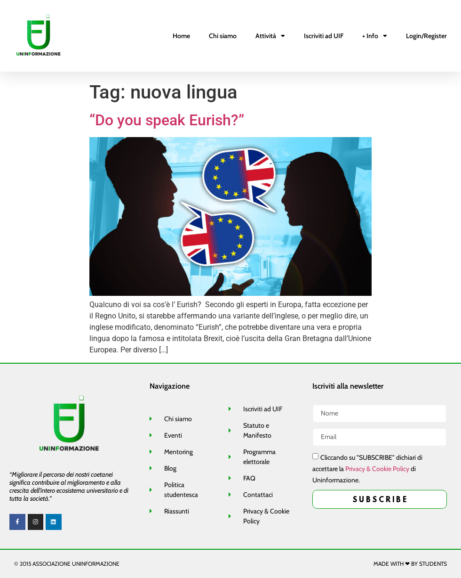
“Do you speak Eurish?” (166, 120)
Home (181, 36)
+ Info (374, 36)
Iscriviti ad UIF (323, 36)
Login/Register (426, 36)
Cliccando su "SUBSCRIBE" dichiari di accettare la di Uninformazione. (367, 468)
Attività (270, 36)
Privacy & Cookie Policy (377, 468)
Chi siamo (223, 36)
